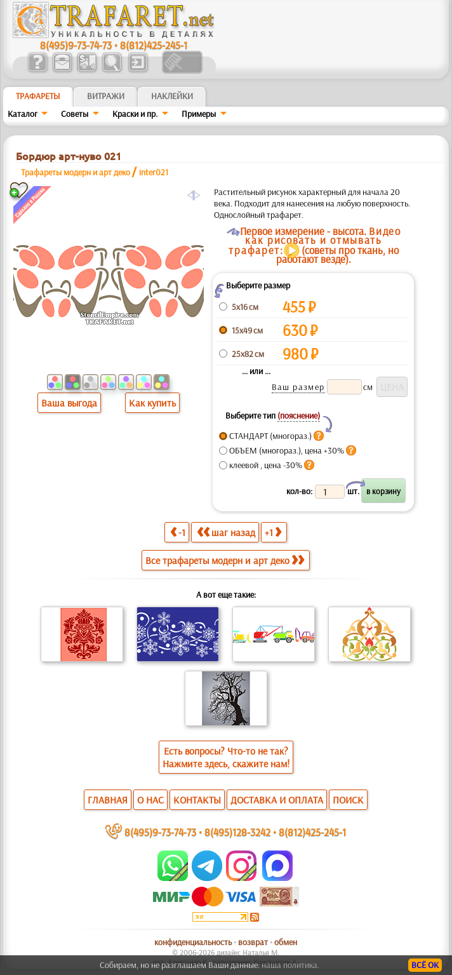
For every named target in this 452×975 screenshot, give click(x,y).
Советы (74, 113)
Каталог (22, 113)
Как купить (152, 402)
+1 (273, 532)
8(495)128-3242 (237, 831)
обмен (285, 942)
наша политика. (290, 965)
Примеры (199, 113)
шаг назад (226, 532)
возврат (253, 942)
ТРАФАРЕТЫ (38, 96)
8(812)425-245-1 (153, 44)
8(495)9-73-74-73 (76, 44)
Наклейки (172, 96)
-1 (177, 532)
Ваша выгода (69, 402)
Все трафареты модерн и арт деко (224, 560)
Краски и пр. (134, 113)
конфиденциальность (193, 942)
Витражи (105, 96)
